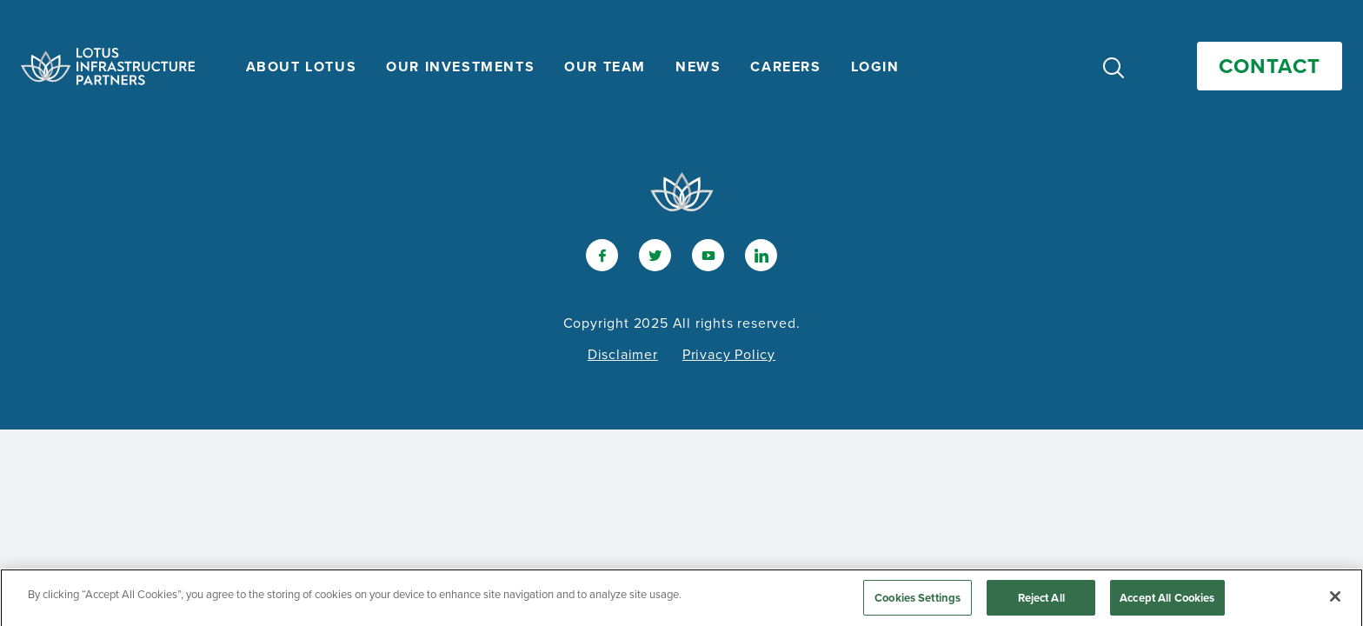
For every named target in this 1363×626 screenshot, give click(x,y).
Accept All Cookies (1167, 602)
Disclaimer (623, 354)
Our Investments (460, 67)
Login (875, 67)
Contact (1269, 66)
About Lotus (301, 67)
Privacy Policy (728, 354)
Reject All (1041, 602)
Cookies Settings (917, 602)
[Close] (1335, 601)
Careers (785, 67)
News (698, 67)
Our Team (605, 67)
